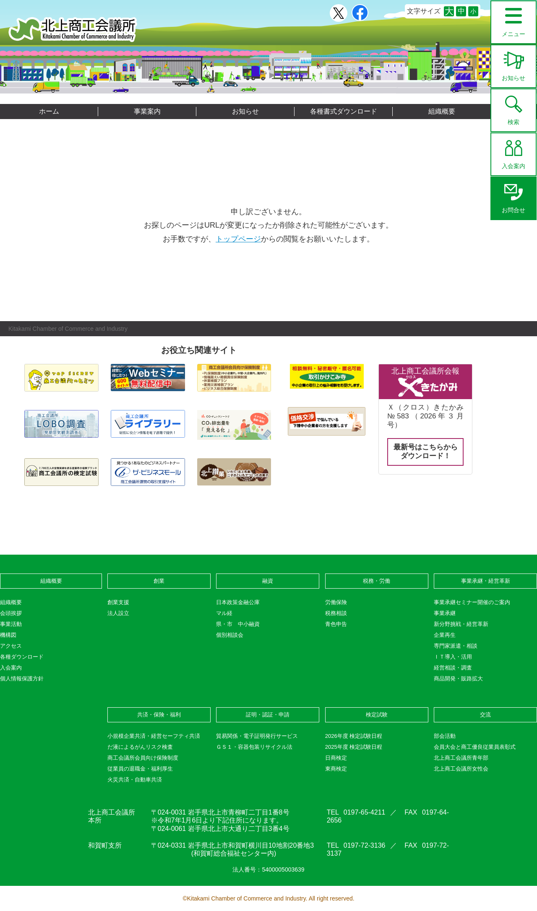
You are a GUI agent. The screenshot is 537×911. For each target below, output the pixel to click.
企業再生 (445, 635)
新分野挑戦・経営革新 (461, 624)
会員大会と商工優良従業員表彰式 (475, 747)
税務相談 (336, 613)
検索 (513, 107)
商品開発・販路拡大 (458, 678)
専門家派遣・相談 (455, 646)
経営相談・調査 (453, 667)
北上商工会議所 (72, 29)
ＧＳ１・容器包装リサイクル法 (254, 747)
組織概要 (441, 111)
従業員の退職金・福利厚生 (140, 769)
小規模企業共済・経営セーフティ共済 (153, 736)
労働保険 (336, 602)
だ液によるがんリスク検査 (140, 747)
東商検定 (336, 769)
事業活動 (11, 624)
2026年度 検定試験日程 (354, 736)
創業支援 (118, 602)
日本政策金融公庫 (238, 602)
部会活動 (445, 736)
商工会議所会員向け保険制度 (142, 758)
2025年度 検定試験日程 (354, 747)
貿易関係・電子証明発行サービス (257, 736)
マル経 (224, 613)
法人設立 (118, 613)
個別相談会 (229, 635)
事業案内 (147, 111)
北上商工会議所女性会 (461, 769)
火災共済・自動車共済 (134, 779)
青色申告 (336, 624)
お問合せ (513, 195)
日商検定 (336, 758)
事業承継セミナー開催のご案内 (472, 602)
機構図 (8, 635)
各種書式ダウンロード (343, 111)
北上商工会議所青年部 (461, 758)
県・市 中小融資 (238, 624)
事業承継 (445, 613)
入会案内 (513, 151)
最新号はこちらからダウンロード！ (426, 451)
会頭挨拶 (11, 613)
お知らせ (513, 63)
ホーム (49, 111)
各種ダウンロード (22, 657)
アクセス (11, 646)
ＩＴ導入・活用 (453, 657)
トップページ (238, 239)
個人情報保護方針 (22, 678)
